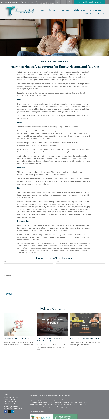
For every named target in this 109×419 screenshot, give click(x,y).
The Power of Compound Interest (84, 338)
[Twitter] (57, 2)
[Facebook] (69, 2)
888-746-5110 (15, 399)
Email (58, 261)
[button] (41, 10)
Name (6, 261)
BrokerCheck (66, 395)
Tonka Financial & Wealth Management (89, 2)
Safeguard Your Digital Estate (16, 338)
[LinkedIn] (63, 2)
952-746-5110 (27, 2)
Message (7, 275)
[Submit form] (9, 294)
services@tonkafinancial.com (45, 2)
